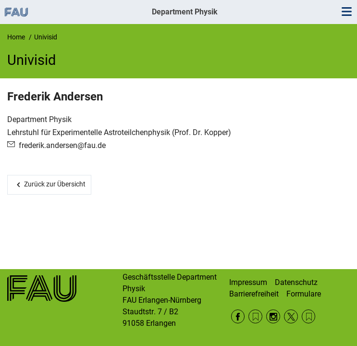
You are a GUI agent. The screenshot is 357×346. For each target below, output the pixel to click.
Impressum (248, 282)
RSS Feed (255, 316)
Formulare (303, 293)
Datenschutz (296, 282)
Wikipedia (309, 316)
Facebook (238, 316)
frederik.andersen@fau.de (62, 145)
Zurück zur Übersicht (55, 184)
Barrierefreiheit (254, 293)
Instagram (273, 316)
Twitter (291, 316)
